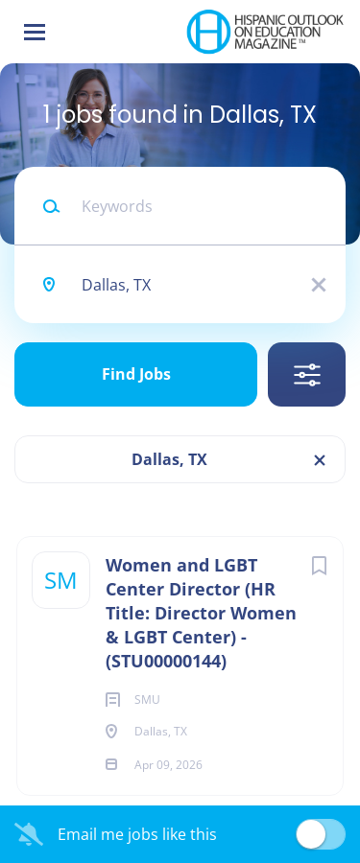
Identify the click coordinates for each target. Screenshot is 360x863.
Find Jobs (136, 374)
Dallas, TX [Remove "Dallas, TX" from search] (169, 459)
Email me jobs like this (137, 834)
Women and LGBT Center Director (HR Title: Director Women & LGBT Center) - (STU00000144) (201, 612)
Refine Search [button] (307, 374)
